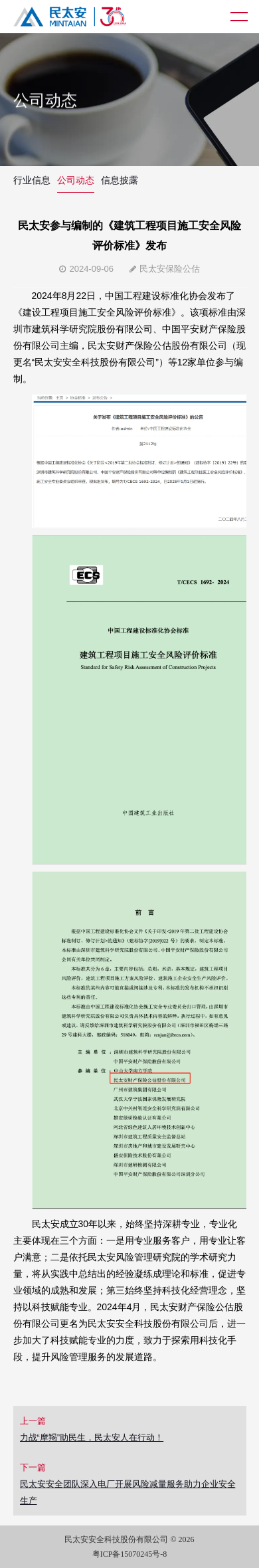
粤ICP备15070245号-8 (129, 1554)
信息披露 (119, 180)
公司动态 (75, 180)
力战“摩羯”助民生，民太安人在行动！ (92, 1437)
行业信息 (31, 180)
